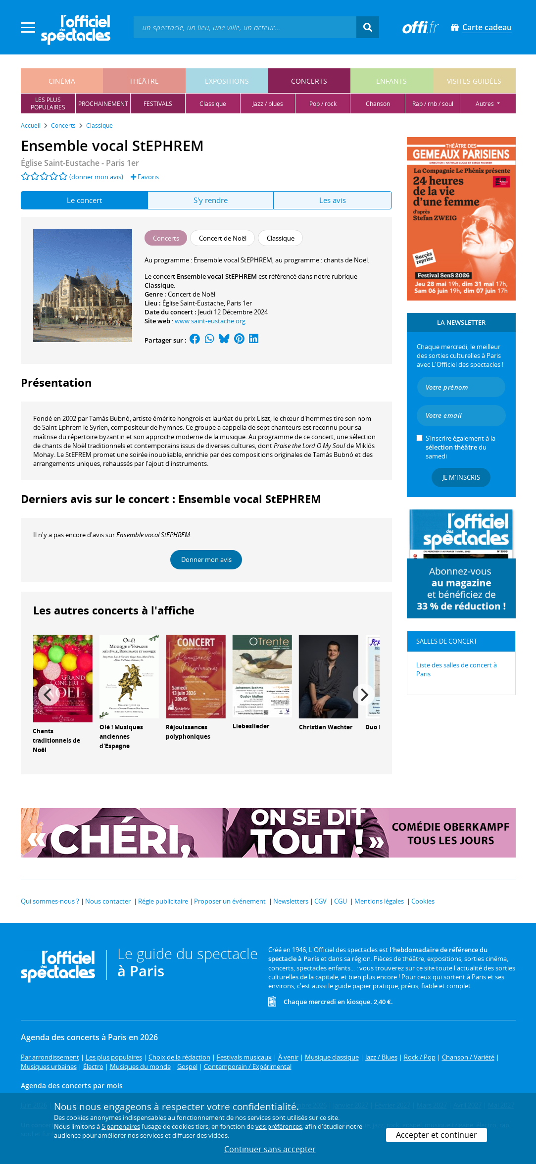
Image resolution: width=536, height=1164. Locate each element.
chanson (378, 104)
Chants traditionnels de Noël (56, 740)
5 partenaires (120, 1126)
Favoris (145, 176)
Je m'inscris (461, 477)
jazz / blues (267, 104)
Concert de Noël (191, 294)
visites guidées (474, 81)
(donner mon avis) (96, 176)
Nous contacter (108, 901)
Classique (159, 285)
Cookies (423, 901)
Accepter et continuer (436, 1134)
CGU (340, 901)
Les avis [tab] (332, 200)
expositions (227, 81)
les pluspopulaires (48, 103)
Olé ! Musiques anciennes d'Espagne (121, 736)
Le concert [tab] (84, 200)
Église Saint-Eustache (193, 303)
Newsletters (290, 901)
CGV (320, 901)
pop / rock (323, 104)
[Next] (364, 695)
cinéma (62, 81)
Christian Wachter (325, 727)
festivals (158, 104)
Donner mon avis (206, 559)
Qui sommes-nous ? (50, 901)
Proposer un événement (230, 901)
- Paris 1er (80, 162)
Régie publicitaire (163, 901)
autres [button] (485, 104)
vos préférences (278, 1126)
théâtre (144, 81)
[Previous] (49, 695)
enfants (391, 81)
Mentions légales (379, 901)
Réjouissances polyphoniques (188, 732)
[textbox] (245, 27)
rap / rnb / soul (432, 104)
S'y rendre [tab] (211, 200)
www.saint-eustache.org (210, 320)
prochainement (103, 104)
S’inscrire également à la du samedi (460, 447)
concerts (309, 81)
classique (212, 104)
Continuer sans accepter (270, 1149)
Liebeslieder (251, 726)
